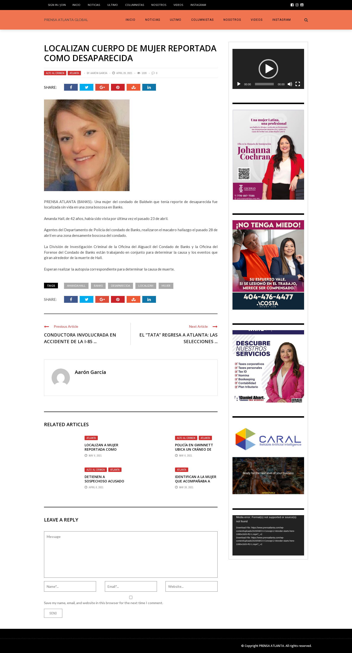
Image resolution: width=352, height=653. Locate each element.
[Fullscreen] (297, 84)
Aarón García (98, 73)
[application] (268, 69)
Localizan (145, 285)
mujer (166, 285)
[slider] (264, 84)
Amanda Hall (76, 285)
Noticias (94, 5)
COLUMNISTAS (134, 5)
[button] (268, 69)
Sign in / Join (57, 5)
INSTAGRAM (198, 5)
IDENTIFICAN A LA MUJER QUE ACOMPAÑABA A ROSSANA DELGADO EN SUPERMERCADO (195, 483)
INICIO (76, 5)
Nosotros (158, 5)
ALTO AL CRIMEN (55, 73)
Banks (98, 285)
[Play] (238, 84)
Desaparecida (120, 285)
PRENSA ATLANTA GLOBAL (66, 20)
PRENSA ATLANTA (271, 646)
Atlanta (74, 73)
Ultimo (112, 5)
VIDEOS (178, 5)
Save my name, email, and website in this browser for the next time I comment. (103, 603)
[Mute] (289, 84)
